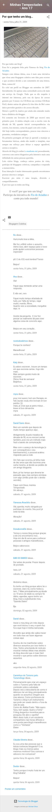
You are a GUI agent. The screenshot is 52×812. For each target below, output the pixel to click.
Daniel (16, 618)
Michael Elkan (33, 807)
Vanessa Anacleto (21, 502)
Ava (15, 276)
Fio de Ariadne (39, 194)
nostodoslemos (20, 341)
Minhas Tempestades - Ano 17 (26, 6)
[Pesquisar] (48, 5)
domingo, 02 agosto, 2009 (25, 610)
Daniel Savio (18, 423)
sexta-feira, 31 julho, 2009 (25, 268)
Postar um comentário (15, 789)
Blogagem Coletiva (17, 224)
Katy (15, 362)
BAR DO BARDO (20, 558)
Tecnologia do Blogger (26, 801)
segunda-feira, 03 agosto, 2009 (27, 667)
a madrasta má (31, 151)
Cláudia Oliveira (20, 739)
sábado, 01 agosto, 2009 (24, 415)
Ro (14, 235)
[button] (48, 17)
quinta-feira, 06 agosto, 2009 (26, 758)
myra (15, 394)
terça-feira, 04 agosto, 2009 (26, 731)
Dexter (16, 766)
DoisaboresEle (19, 529)
